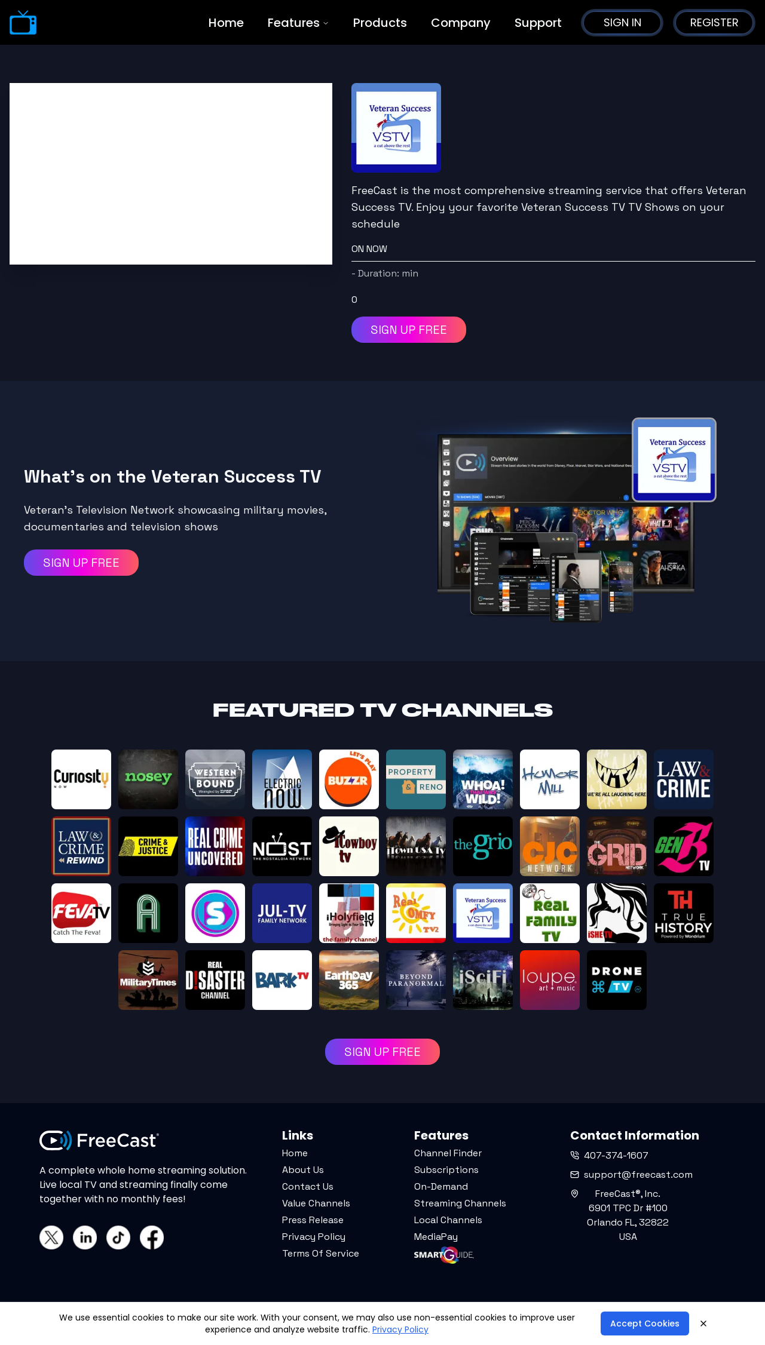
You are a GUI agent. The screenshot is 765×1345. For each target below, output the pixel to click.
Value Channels (316, 1203)
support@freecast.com (631, 1174)
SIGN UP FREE (409, 329)
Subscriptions (446, 1169)
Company (461, 22)
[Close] (703, 1323)
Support (538, 22)
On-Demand (441, 1186)
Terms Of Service (320, 1253)
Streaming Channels (460, 1203)
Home (226, 22)
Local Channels (448, 1220)
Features (298, 22)
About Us (303, 1169)
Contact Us (307, 1186)
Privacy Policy (313, 1236)
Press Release (313, 1220)
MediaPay (436, 1236)
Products (380, 22)
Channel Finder (448, 1153)
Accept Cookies (645, 1323)
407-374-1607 (609, 1155)
